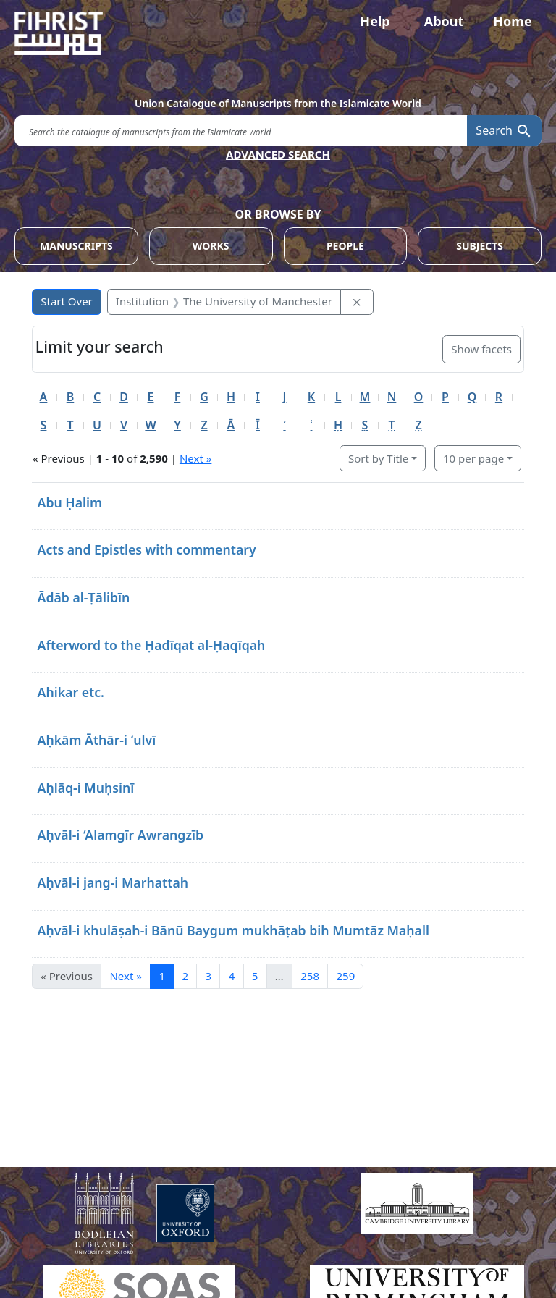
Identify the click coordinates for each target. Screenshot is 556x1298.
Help (374, 21)
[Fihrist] (278, 33)
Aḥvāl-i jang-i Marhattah (113, 882)
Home (512, 21)
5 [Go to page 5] (255, 976)
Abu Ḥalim (70, 502)
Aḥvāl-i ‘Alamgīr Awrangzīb (121, 834)
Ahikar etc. (71, 692)
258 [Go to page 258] (309, 976)
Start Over (67, 301)
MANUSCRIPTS (76, 246)
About (444, 21)
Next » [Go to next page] (125, 976)
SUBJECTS (479, 246)
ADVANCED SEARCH (278, 154)
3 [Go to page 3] (209, 976)
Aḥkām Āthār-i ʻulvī (97, 740)
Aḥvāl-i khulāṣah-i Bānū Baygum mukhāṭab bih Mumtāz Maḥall (233, 930)
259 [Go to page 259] (345, 976)
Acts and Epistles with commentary (147, 549)
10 (473, 458)
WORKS (211, 246)
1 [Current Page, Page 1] (162, 976)
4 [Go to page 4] (232, 976)
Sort (378, 458)
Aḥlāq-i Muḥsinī (86, 787)
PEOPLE (345, 246)
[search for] (241, 130)
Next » (195, 458)
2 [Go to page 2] (185, 976)
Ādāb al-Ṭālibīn (84, 597)
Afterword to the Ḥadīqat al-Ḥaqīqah (152, 645)
